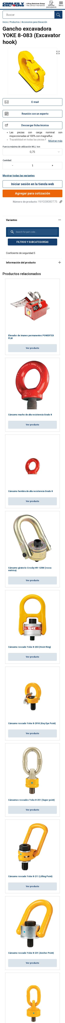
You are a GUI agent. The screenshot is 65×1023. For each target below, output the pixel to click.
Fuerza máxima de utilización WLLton (21, 134)
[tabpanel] (32, 225)
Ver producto (32, 336)
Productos (15, 22)
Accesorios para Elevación (34, 22)
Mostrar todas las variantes (19, 163)
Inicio (5, 22)
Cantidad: (32, 152)
